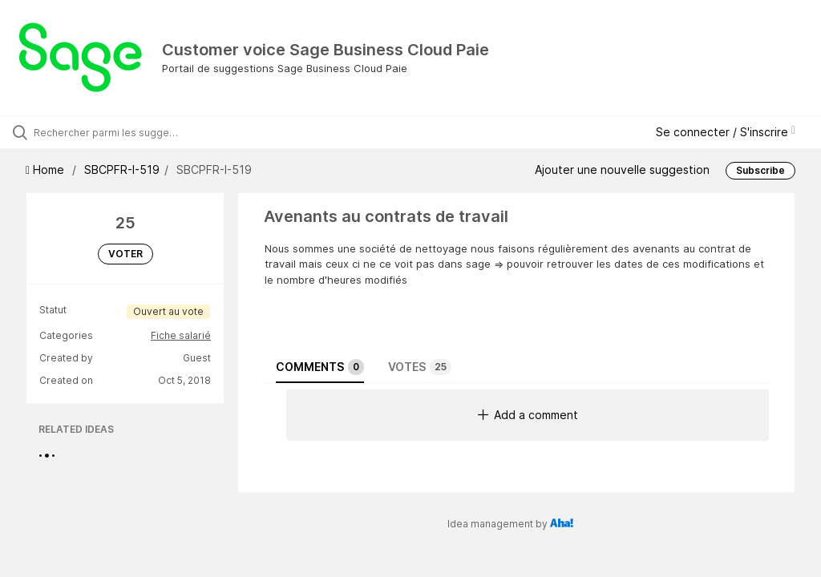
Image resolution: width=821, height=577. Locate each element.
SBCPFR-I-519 (122, 169)
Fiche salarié (181, 335)
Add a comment (528, 415)
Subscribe (760, 170)
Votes (419, 367)
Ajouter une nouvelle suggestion (622, 169)
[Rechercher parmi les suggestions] (108, 132)
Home (46, 169)
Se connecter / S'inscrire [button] (725, 132)
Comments (320, 367)
